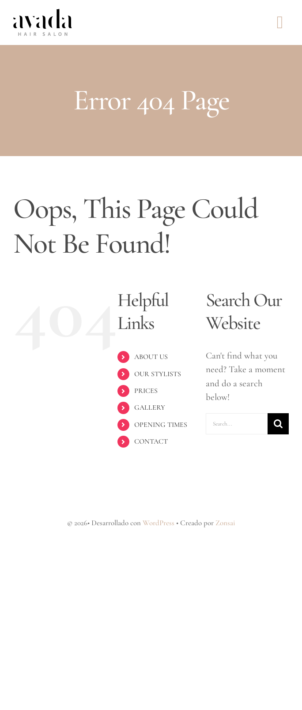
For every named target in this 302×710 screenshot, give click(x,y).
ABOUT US (151, 356)
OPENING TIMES (160, 424)
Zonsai (225, 522)
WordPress (158, 522)
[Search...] (237, 423)
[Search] (278, 423)
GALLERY (149, 407)
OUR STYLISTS (157, 374)
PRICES (146, 390)
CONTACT (151, 441)
